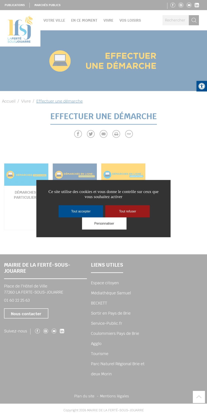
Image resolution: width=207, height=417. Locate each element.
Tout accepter (81, 211)
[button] (201, 86)
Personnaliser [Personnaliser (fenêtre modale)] (104, 223)
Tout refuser (127, 211)
